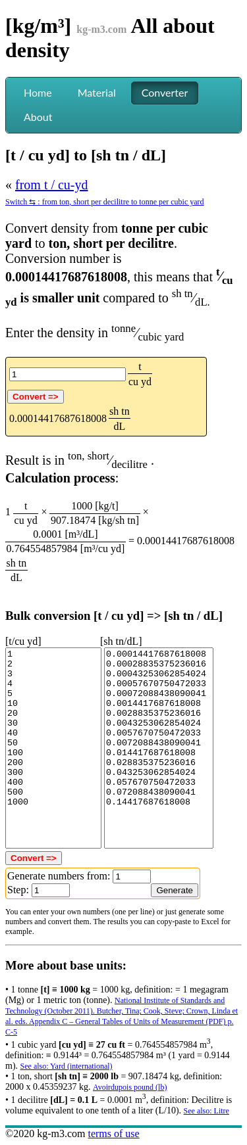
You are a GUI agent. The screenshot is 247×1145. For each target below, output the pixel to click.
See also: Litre (206, 1110)
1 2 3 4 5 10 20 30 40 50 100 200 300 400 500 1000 (53, 748)
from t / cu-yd (51, 184)
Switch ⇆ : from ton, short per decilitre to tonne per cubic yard (104, 201)
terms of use (113, 1133)
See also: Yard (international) (66, 1066)
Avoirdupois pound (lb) (130, 1087)
